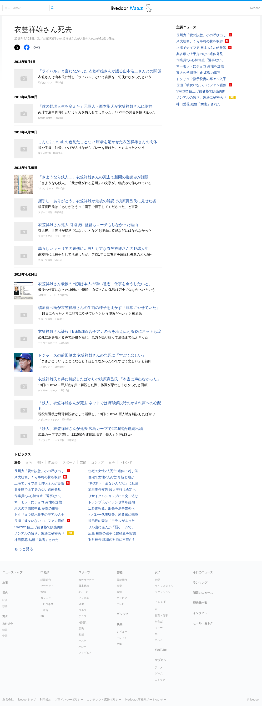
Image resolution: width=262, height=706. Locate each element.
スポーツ (69, 462)
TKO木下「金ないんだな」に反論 (113, 483)
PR (42, 616)
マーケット (47, 585)
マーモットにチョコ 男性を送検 (38, 502)
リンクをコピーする (36, 47)
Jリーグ (83, 591)
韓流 (119, 591)
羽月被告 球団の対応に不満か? (111, 539)
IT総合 (44, 610)
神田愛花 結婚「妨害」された (36, 540)
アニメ (159, 667)
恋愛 (157, 579)
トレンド (126, 462)
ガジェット (47, 597)
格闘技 (82, 622)
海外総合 (7, 623)
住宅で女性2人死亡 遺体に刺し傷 (113, 471)
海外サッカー (86, 579)
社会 (5, 600)
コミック (160, 679)
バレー (82, 646)
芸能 (83, 462)
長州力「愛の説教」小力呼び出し (39, 471)
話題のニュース (203, 593)
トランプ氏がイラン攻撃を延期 (111, 502)
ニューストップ (12, 572)
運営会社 (8, 699)
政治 (5, 606)
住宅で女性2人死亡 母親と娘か (111, 477)
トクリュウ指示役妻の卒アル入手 (39, 514)
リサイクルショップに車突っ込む (113, 496)
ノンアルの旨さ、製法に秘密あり (39, 533)
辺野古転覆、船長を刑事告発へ (111, 508)
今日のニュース (203, 572)
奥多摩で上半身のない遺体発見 (37, 489)
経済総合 (45, 579)
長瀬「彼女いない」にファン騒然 (39, 521)
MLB (81, 604)
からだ (159, 621)
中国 (5, 635)
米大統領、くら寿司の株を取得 (37, 477)
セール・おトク (203, 623)
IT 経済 (53, 462)
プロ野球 (84, 597)
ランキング (200, 582)
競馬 (81, 628)
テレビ (121, 604)
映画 (119, 624)
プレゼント (123, 637)
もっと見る (23, 549)
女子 (112, 462)
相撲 (81, 634)
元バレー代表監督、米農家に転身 (113, 514)
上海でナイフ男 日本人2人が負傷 (39, 483)
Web (43, 591)
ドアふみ (149, 8)
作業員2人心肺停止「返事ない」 (38, 496)
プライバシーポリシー (69, 699)
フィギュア (85, 652)
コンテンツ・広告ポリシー (104, 699)
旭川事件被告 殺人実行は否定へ (112, 489)
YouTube (161, 649)
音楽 (119, 585)
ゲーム (159, 673)
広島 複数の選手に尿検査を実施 (112, 533)
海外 (40, 462)
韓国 (5, 629)
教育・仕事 (161, 615)
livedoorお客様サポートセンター (145, 699)
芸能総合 (122, 579)
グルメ (159, 639)
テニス (82, 616)
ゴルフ (82, 610)
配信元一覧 (200, 603)
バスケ (82, 640)
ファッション (163, 591)
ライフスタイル (164, 585)
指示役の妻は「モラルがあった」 (113, 521)
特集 (119, 643)
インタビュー (201, 613)
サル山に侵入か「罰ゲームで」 (111, 527)
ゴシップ (97, 462)
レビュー (122, 631)
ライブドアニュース (127, 8)
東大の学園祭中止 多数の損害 (36, 508)
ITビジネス (46, 604)
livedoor (255, 8)
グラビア (122, 597)
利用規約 (45, 699)
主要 (17, 462)
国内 (28, 462)
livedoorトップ (26, 699)
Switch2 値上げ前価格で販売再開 (39, 527)
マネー (159, 627)
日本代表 (84, 585)
